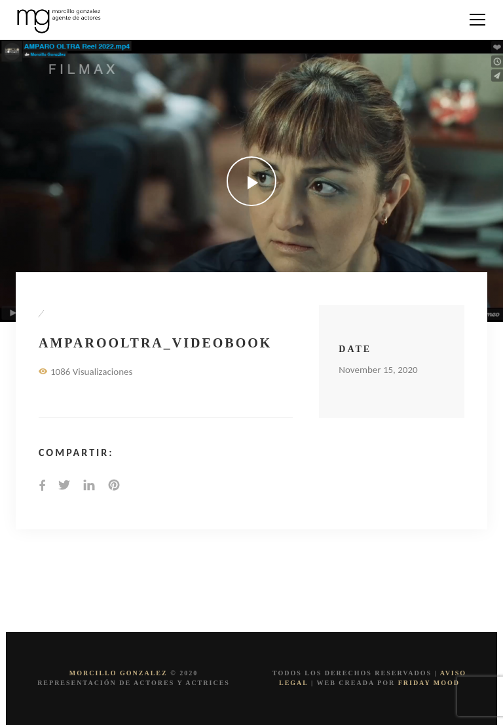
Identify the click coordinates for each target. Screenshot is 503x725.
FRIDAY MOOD (429, 682)
